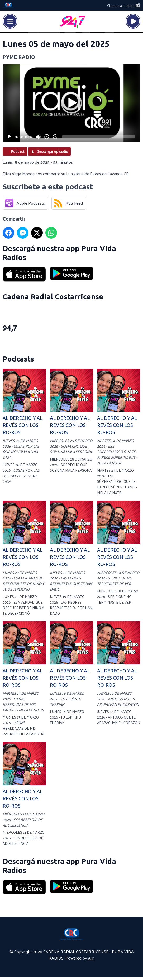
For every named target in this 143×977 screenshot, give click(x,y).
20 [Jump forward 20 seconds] (55, 137)
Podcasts (18, 359)
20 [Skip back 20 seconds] (47, 137)
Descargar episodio (52, 151)
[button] (71, 103)
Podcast (18, 151)
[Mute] (38, 136)
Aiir (91, 958)
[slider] (98, 136)
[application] (71, 103)
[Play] (9, 136)
